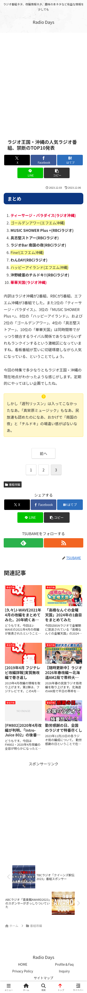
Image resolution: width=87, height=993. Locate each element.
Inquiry (64, 971)
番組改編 (12, 484)
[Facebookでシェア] (43, 160)
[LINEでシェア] (30, 173)
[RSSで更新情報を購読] (63, 543)
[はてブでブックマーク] (70, 160)
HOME (22, 964)
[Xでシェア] (17, 160)
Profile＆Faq (64, 964)
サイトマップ (43, 977)
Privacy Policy (22, 971)
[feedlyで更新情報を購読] (23, 543)
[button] (57, 173)
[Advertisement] (43, 82)
